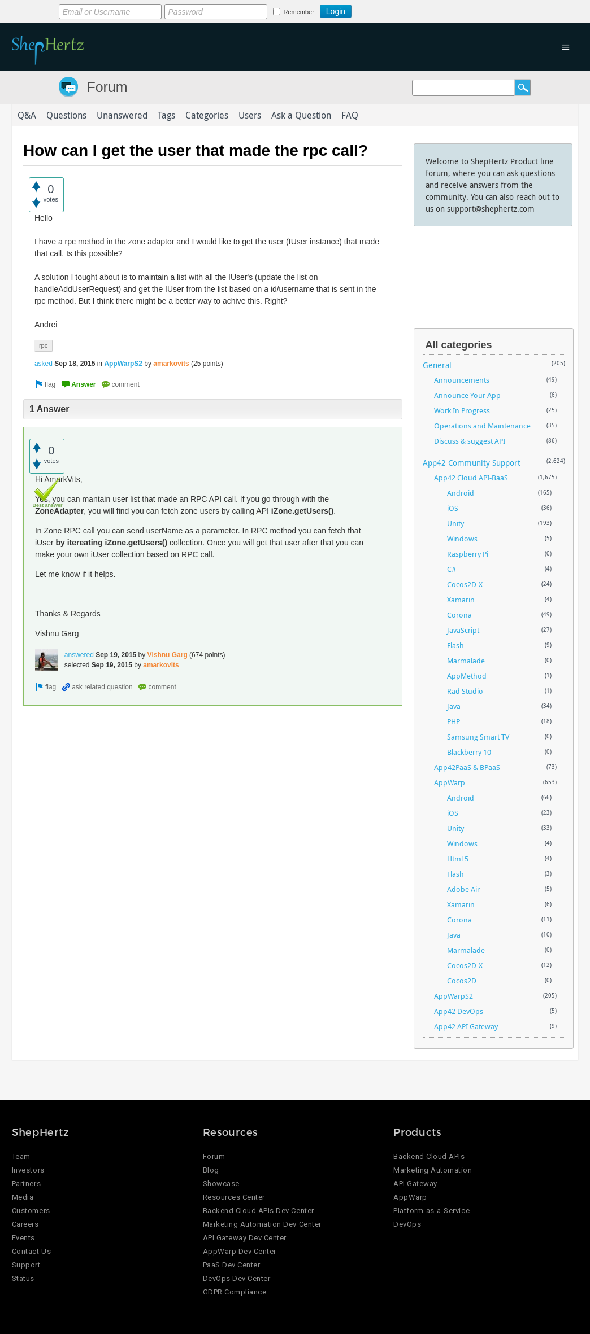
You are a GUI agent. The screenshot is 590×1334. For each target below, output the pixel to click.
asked (43, 364)
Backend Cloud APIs (429, 1156)
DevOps (407, 1224)
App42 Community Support (471, 462)
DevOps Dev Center (237, 1278)
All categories (459, 345)
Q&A (27, 115)
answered (79, 655)
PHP (453, 721)
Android (460, 493)
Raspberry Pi (467, 554)
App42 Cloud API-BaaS (471, 478)
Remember (298, 11)
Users (249, 115)
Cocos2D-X (465, 584)
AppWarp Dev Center (239, 1251)
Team (21, 1156)
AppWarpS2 (123, 364)
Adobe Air (463, 889)
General (437, 365)
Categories (206, 115)
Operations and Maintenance (482, 426)
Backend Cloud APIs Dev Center (258, 1210)
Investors (28, 1170)
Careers (25, 1224)
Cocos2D (461, 981)
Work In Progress (462, 410)
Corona (459, 615)
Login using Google (379, 10)
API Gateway (415, 1183)
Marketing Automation (432, 1170)
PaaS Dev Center (232, 1265)
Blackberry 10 (469, 752)
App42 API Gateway (466, 1026)
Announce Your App (467, 395)
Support (26, 1265)
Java (454, 706)
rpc (43, 345)
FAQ (349, 115)
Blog (211, 1170)
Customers (31, 1210)
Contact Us (31, 1251)
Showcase (221, 1183)
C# (451, 569)
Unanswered (122, 115)
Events (23, 1238)
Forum (106, 87)
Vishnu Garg (168, 655)
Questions (66, 115)
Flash (455, 645)
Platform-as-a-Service (431, 1210)
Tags (166, 115)
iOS (452, 508)
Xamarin (461, 599)
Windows (462, 538)
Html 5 (457, 859)
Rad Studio (465, 691)
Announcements (461, 380)
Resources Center (234, 1197)
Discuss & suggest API (469, 441)
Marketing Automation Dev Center (262, 1224)
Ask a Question (301, 115)
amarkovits (171, 364)
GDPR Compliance (235, 1292)
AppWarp (449, 782)
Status (23, 1278)
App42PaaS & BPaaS (467, 767)
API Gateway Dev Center (245, 1238)
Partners (26, 1183)
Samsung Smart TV (478, 737)
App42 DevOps (458, 1011)
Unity (455, 523)
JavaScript (463, 630)
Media (23, 1197)
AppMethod (467, 676)
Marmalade (466, 660)
